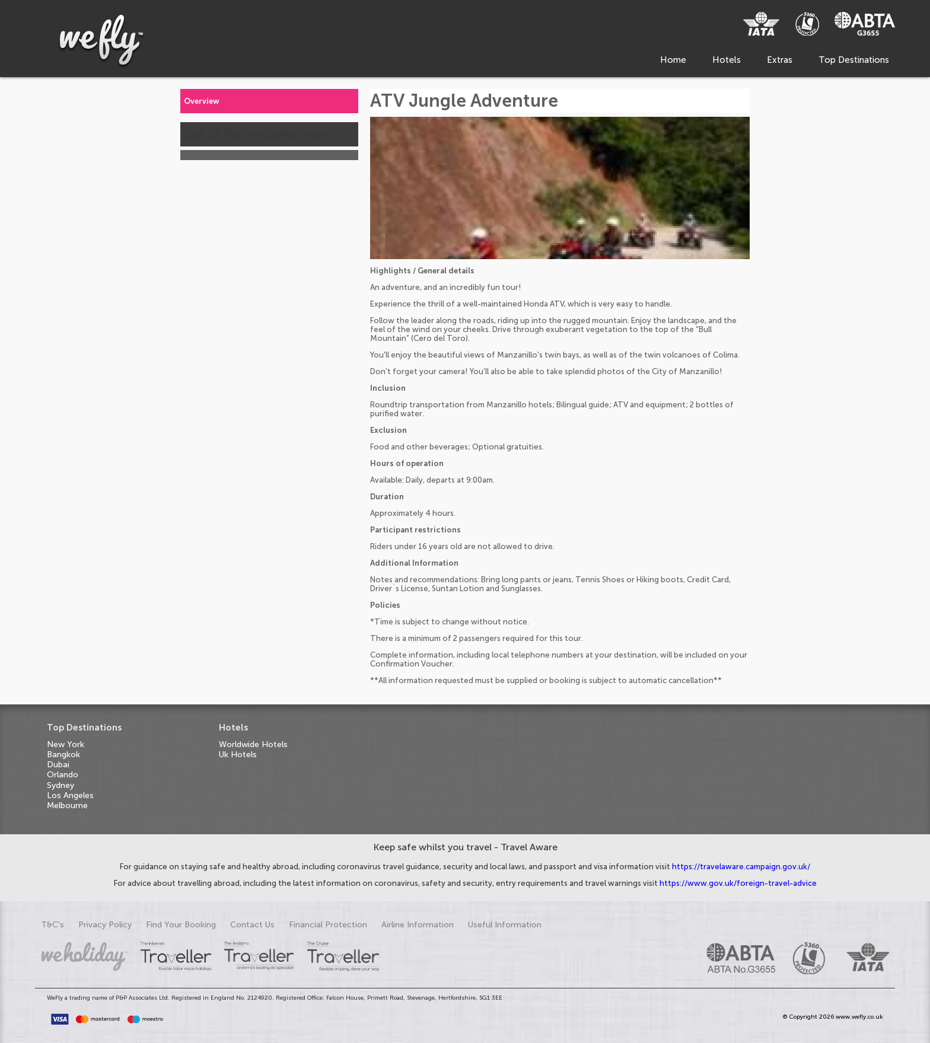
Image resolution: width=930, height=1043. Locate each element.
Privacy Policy (105, 925)
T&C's (52, 925)
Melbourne (67, 805)
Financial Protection (328, 925)
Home (673, 60)
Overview (201, 101)
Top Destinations (853, 60)
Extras (779, 60)
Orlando (62, 775)
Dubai (58, 765)
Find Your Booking (181, 925)
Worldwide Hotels (253, 744)
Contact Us (252, 925)
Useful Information (505, 925)
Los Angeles (70, 795)
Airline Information (417, 925)
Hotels (726, 60)
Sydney (60, 785)
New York (65, 744)
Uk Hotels (238, 754)
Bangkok (63, 754)
